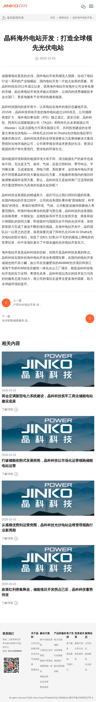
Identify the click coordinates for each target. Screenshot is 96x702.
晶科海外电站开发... (83, 17)
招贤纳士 (35, 669)
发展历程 (35, 648)
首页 (52, 17)
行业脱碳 (58, 655)
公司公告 (79, 648)
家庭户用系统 (46, 660)
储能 (56, 645)
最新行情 (79, 643)
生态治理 (44, 682)
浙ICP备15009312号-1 (81, 697)
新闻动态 (64, 17)
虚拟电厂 (58, 660)
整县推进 (44, 687)
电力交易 (58, 639)
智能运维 (44, 676)
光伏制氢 (58, 650)
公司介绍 (35, 643)
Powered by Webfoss (56, 697)
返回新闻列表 (15, 17)
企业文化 (35, 654)
